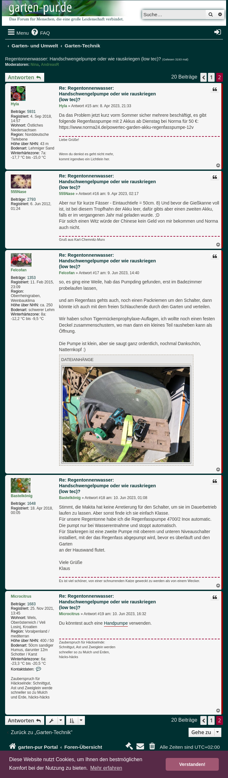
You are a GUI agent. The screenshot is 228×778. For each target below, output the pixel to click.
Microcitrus (21, 596)
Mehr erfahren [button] (106, 768)
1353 (31, 277)
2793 (31, 199)
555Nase (18, 192)
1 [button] (211, 77)
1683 (31, 604)
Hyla (15, 104)
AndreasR (50, 64)
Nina (35, 64)
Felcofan (18, 270)
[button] (203, 77)
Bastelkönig (21, 496)
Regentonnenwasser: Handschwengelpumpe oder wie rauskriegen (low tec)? (83, 58)
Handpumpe (116, 623)
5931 (31, 111)
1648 (31, 503)
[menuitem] (40, 33)
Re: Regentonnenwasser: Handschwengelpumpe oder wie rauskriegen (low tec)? (107, 94)
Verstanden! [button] (192, 764)
